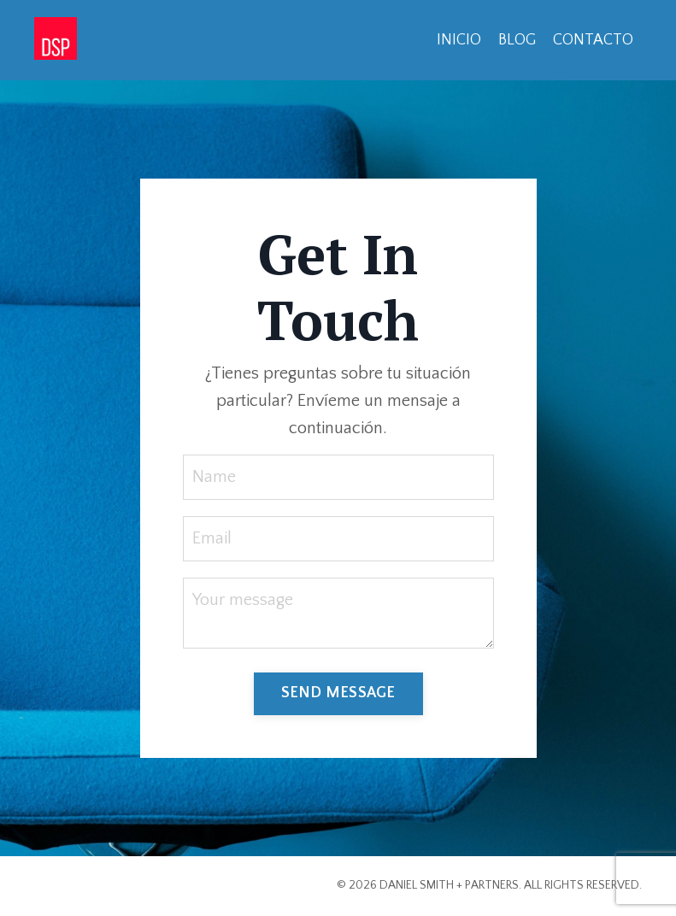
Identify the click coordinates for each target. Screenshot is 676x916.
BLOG (517, 40)
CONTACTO (593, 40)
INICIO (459, 40)
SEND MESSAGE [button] (338, 693)
